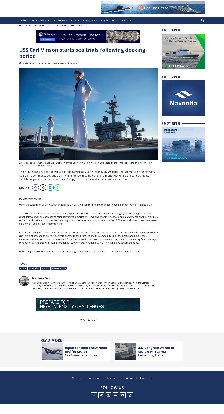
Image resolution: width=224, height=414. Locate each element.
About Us (125, 20)
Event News (40, 20)
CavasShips (90, 20)
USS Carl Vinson (59, 278)
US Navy (45, 278)
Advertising (108, 20)
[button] (202, 20)
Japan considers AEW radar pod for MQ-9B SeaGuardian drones (86, 361)
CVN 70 (23, 278)
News (24, 20)
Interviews (60, 20)
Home (22, 35)
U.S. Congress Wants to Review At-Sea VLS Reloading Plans (156, 361)
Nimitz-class (34, 278)
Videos (75, 20)
